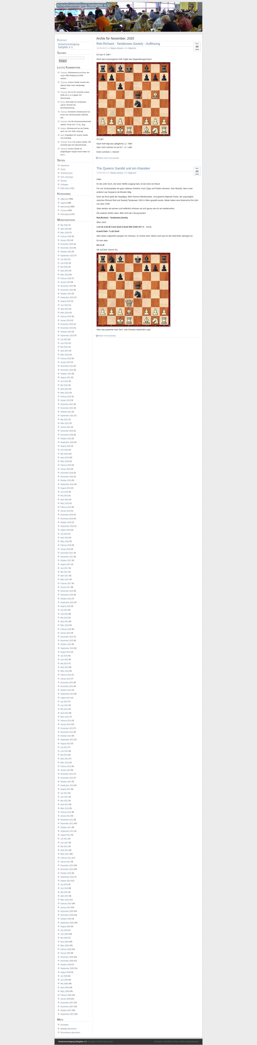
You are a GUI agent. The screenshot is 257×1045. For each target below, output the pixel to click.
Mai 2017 (64, 572)
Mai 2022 (64, 385)
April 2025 (64, 271)
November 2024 (66, 290)
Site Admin (158, 1042)
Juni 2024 (64, 305)
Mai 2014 (64, 709)
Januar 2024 (65, 320)
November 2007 (66, 1006)
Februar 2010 (65, 903)
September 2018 (67, 526)
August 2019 (65, 488)
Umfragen (64, 184)
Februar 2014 (65, 720)
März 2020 (64, 461)
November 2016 (66, 595)
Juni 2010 (64, 888)
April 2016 (64, 621)
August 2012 (65, 789)
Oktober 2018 (65, 522)
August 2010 (65, 881)
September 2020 (67, 442)
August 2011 (65, 835)
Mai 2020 (64, 454)
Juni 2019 (64, 492)
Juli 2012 (64, 793)
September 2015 (67, 648)
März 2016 (64, 625)
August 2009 (65, 926)
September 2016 (67, 602)
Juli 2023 (64, 339)
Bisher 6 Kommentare (107, 336)
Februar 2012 (65, 812)
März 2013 (64, 762)
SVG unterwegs (66, 177)
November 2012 (66, 778)
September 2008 (67, 968)
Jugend (63, 203)
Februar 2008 (65, 995)
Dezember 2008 (66, 957)
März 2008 (64, 991)
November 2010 (66, 869)
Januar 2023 (65, 362)
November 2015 (66, 640)
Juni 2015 (64, 659)
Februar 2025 (65, 278)
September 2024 (67, 297)
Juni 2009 (64, 934)
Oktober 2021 (65, 412)
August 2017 (65, 564)
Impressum (64, 165)
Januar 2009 (65, 953)
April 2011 (64, 850)
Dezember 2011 (66, 820)
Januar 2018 (65, 549)
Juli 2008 (64, 976)
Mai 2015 (64, 663)
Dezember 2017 (66, 553)
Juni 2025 (64, 263)
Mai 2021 (64, 419)
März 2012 (64, 808)
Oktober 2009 (65, 919)
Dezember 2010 (66, 865)
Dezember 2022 (66, 366)
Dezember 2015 (66, 637)
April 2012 (64, 804)
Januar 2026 (65, 240)
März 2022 (64, 393)
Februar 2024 (65, 316)
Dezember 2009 (66, 911)
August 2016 (65, 606)
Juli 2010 (64, 884)
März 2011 (64, 854)
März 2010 (64, 900)
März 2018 (64, 541)
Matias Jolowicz (117, 48)
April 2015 (64, 667)
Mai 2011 (64, 846)
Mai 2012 (64, 801)
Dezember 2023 (66, 324)
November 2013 (66, 732)
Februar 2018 (65, 545)
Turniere (63, 210)
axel (62, 135)
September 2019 (67, 484)
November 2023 (66, 328)
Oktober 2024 (65, 294)
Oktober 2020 (65, 438)
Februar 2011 (65, 858)
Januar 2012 (65, 816)
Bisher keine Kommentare (109, 158)
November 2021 (66, 408)
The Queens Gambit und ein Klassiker (123, 168)
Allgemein (132, 48)
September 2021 (67, 415)
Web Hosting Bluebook (189, 1042)
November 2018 (66, 518)
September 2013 (67, 739)
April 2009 (64, 942)
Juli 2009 (64, 930)
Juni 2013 (64, 751)
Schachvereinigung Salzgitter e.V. (83, 5)
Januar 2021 (65, 427)
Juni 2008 (64, 980)
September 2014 (67, 694)
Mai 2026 (64, 225)
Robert (63, 128)
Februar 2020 (65, 465)
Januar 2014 (65, 724)
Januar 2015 (65, 679)
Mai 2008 (64, 983)
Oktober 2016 (65, 599)
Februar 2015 (65, 675)
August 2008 (65, 972)
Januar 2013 (65, 770)
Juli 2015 (64, 656)
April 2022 (64, 389)
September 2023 (67, 335)
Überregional (65, 214)
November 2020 (66, 435)
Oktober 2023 (65, 332)
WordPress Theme (171, 1042)
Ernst (62, 102)
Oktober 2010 (65, 873)
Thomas (63, 73)
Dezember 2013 (66, 728)
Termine (63, 181)
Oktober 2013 (65, 736)
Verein (63, 169)
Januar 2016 (65, 633)
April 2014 (64, 713)
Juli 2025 (64, 259)
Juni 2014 (64, 705)
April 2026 (64, 229)
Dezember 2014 (66, 682)
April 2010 (64, 896)
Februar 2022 (65, 396)
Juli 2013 (64, 747)
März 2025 (64, 274)
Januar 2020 (65, 469)
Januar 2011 (65, 862)
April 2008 (64, 987)
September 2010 (67, 877)
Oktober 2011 (65, 827)
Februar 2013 (65, 766)
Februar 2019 (65, 507)
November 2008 (66, 961)
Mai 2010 (64, 892)
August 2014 (65, 698)
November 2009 (66, 915)
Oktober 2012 (65, 781)
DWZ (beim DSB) (67, 188)
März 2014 (64, 717)
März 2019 (64, 503)
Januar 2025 (65, 282)
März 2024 (64, 313)
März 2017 (64, 579)
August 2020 (65, 446)
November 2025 (66, 248)
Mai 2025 (64, 267)
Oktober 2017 (65, 560)
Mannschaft (65, 207)
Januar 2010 (65, 907)
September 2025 (67, 255)
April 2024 (64, 309)
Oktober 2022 (65, 374)
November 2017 (66, 557)
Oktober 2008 (65, 964)
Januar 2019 (65, 511)
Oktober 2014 (65, 690)
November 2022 (66, 370)
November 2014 (66, 686)
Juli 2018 (64, 534)
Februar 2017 (65, 583)
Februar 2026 (65, 236)
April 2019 (64, 499)
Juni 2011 (64, 843)
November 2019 (66, 476)
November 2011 (66, 823)
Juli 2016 (64, 610)
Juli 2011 (64, 839)
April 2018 (64, 537)
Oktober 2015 (65, 644)
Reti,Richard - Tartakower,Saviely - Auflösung (128, 43)
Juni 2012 (64, 797)
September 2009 (67, 923)
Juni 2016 (64, 614)
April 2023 (64, 351)
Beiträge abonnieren (68, 1029)
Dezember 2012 (66, 774)
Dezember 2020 (66, 431)
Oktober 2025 (65, 252)
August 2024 (65, 301)
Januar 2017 (65, 587)
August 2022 (65, 377)
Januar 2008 (65, 999)
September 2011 (67, 831)
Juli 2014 (64, 701)
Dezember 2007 (66, 1002)
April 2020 (64, 457)
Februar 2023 (65, 358)
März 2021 (64, 423)
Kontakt (62, 40)
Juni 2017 (64, 568)
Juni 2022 (64, 381)
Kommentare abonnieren (70, 1032)
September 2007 (67, 1014)
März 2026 (64, 232)
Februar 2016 (65, 629)
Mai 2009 (64, 938)
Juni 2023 (64, 343)
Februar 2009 (65, 949)
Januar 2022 (65, 400)
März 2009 (64, 945)
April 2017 (64, 576)
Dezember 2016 (66, 591)
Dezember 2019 (66, 473)
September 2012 (67, 785)
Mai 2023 (64, 347)
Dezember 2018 (66, 515)
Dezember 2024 (66, 286)
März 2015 (64, 671)
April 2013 (64, 759)
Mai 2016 (64, 618)
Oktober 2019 (65, 480)
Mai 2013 (64, 755)
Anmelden (64, 1025)
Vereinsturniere (66, 173)
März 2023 (64, 355)
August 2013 (65, 743)
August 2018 (65, 530)
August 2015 (65, 652)
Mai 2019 (64, 495)
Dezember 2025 (66, 244)
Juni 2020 (64, 450)
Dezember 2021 (66, 404)
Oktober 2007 (65, 1010)
